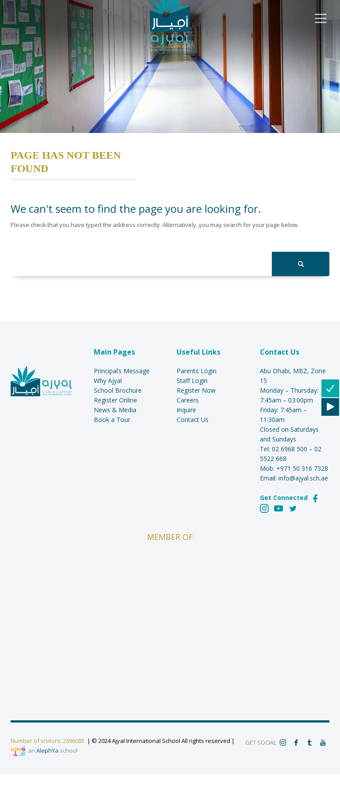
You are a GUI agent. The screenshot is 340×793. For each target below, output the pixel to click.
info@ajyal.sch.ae (303, 478)
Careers (188, 400)
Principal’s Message (122, 371)
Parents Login (196, 371)
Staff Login (192, 380)
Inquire (186, 410)
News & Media (115, 410)
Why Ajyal (108, 380)
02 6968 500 (289, 449)
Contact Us (193, 419)
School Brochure (118, 390)
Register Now (196, 390)
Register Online (115, 400)
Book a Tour (112, 419)
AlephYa (47, 750)
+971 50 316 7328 (302, 468)
